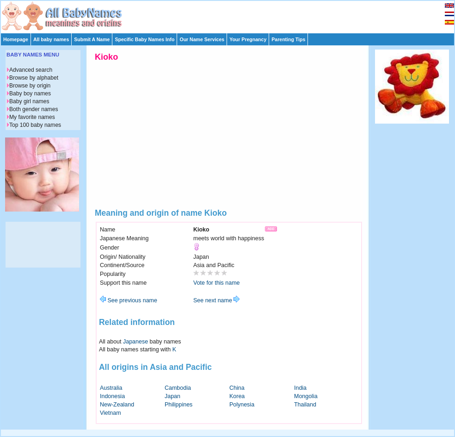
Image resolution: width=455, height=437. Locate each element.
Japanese (135, 341)
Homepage (15, 39)
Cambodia (178, 388)
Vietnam (110, 413)
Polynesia (241, 404)
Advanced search (30, 70)
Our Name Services (201, 39)
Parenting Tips (288, 39)
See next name (216, 300)
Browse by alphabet (33, 78)
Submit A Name (92, 39)
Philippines (178, 404)
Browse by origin (29, 85)
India (300, 388)
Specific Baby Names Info (144, 39)
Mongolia (306, 396)
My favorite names (32, 117)
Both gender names (33, 109)
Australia (111, 388)
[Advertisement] (231, 15)
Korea (237, 396)
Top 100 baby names (35, 125)
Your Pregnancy (247, 39)
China (237, 388)
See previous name (128, 300)
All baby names (51, 39)
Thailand (305, 404)
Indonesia (112, 396)
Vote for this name (216, 283)
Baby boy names (30, 93)
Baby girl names (29, 101)
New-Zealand (117, 404)
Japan (172, 396)
